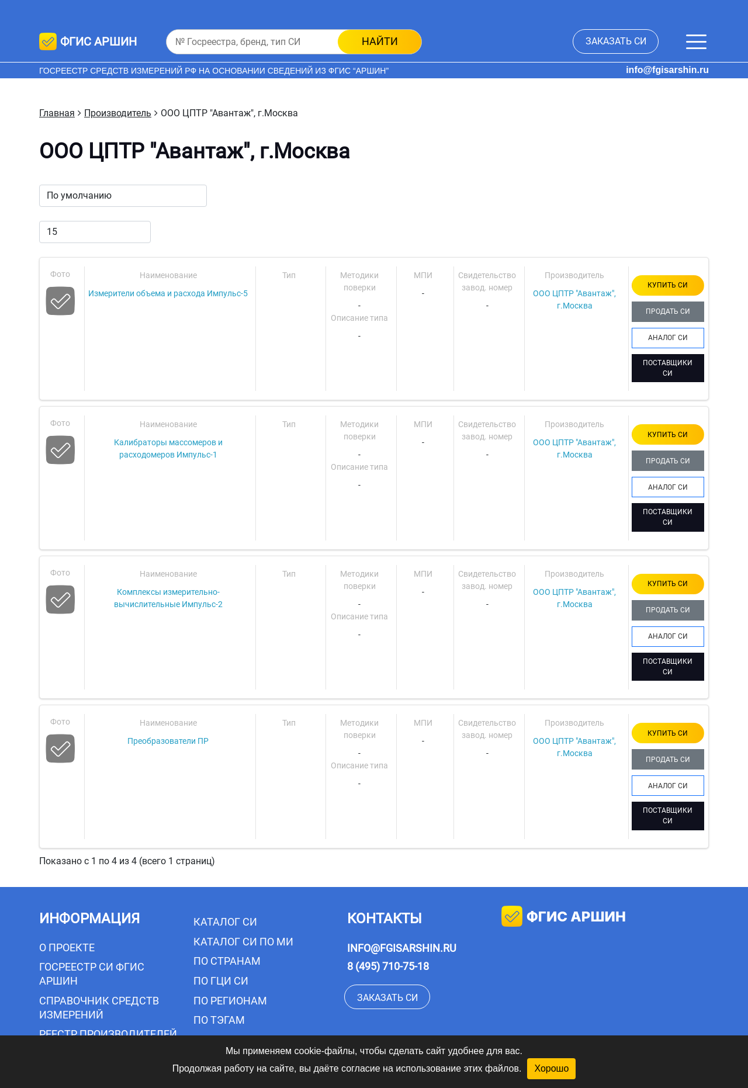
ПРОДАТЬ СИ (668, 311)
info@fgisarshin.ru (667, 70)
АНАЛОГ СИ (668, 338)
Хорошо (551, 1068)
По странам (227, 961)
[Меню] (696, 41)
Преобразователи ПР (168, 741)
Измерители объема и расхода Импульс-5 (168, 293)
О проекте (67, 947)
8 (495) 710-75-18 (388, 966)
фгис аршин (563, 918)
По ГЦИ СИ (220, 981)
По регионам (230, 1001)
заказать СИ (616, 41)
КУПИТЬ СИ (667, 285)
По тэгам (219, 1020)
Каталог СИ (225, 922)
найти (380, 41)
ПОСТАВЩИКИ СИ (667, 368)
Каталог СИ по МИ (243, 941)
